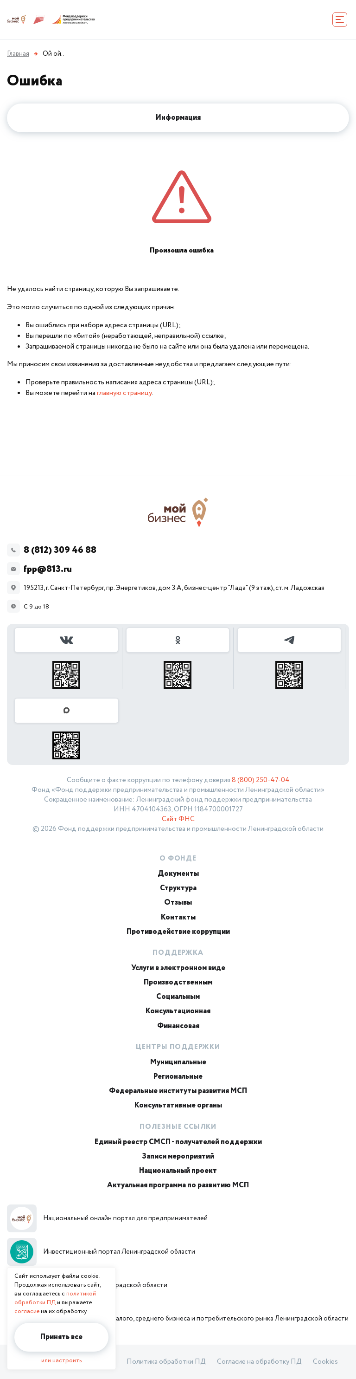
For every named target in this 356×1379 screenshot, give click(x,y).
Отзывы (178, 902)
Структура (178, 888)
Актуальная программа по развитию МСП (178, 1185)
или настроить (61, 1360)
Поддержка (178, 953)
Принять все (61, 1337)
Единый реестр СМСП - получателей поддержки (178, 1142)
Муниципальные (178, 1062)
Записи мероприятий (178, 1156)
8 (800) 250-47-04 (261, 780)
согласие (26, 1311)
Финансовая (178, 1026)
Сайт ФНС (178, 819)
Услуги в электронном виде (178, 968)
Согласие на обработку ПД (259, 1362)
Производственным (178, 982)
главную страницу (124, 393)
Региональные (178, 1076)
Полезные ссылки (178, 1127)
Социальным (178, 996)
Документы (178, 873)
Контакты (178, 917)
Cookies (325, 1362)
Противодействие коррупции (178, 931)
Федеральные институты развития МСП (178, 1091)
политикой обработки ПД (55, 1298)
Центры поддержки (178, 1047)
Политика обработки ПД (166, 1362)
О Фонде (178, 859)
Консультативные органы (178, 1105)
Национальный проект (178, 1170)
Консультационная (178, 1011)
